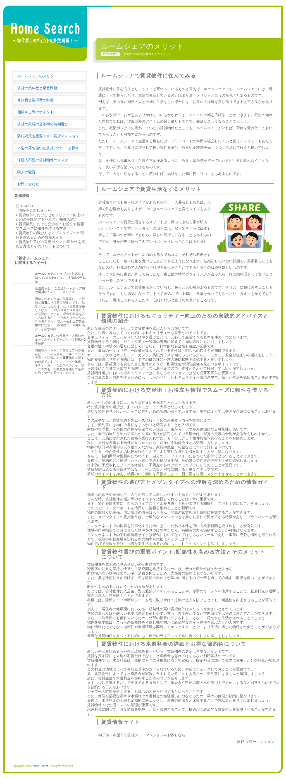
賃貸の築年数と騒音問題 (37, 88)
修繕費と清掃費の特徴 (35, 100)
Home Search (40, 766)
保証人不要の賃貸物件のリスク (42, 160)
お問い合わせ (28, 184)
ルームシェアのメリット (37, 76)
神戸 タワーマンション (255, 742)
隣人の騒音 (26, 172)
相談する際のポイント (35, 112)
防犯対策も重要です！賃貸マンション (48, 136)
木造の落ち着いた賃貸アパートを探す (48, 148)
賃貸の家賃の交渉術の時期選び (42, 124)
